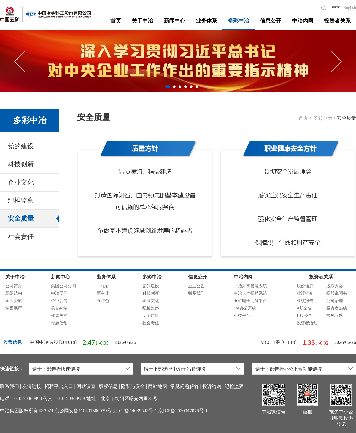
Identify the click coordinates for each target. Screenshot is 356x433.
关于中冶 (142, 21)
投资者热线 (336, 308)
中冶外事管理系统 (250, 286)
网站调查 (86, 386)
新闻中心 (174, 21)
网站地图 (157, 386)
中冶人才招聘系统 (250, 293)
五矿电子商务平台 (250, 301)
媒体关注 (59, 315)
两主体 (103, 293)
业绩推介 (305, 293)
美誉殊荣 (59, 308)
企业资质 (13, 301)
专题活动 (59, 323)
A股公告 (304, 308)
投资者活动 (307, 323)
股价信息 (305, 286)
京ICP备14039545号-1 (135, 410)
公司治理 (334, 301)
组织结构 (13, 293)
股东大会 (334, 286)
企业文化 (21, 182)
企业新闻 (59, 301)
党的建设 (21, 146)
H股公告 (304, 315)
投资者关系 (337, 21)
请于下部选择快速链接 (56, 368)
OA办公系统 (245, 308)
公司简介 (13, 286)
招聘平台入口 (58, 386)
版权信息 (108, 386)
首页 (115, 21)
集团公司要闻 (63, 286)
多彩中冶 (238, 21)
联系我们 (196, 293)
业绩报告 (305, 301)
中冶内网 (302, 21)
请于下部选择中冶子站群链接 (175, 368)
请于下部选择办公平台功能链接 (288, 368)
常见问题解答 (184, 386)
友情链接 (31, 386)
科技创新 (21, 164)
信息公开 (270, 21)
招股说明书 (336, 293)
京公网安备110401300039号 (83, 410)
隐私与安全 (133, 386)
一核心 (103, 286)
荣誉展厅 (13, 308)
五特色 (103, 301)
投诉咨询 (211, 386)
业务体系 (206, 21)
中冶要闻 (59, 293)
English (349, 7)
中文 (336, 7)
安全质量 (21, 218)
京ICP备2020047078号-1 (183, 410)
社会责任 (21, 236)
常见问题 (334, 315)
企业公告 (196, 286)
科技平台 (242, 315)
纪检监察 (21, 200)
